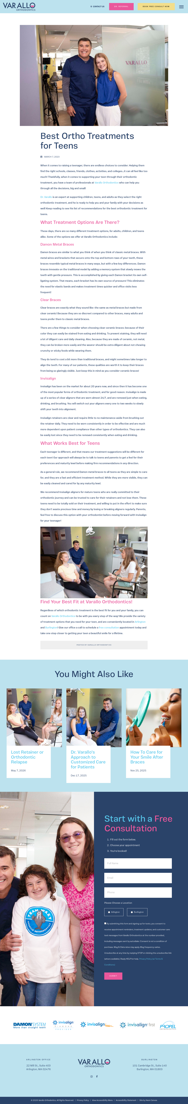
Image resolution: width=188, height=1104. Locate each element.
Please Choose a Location (118, 903)
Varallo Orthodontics (107, 183)
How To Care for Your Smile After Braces (146, 757)
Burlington (51, 627)
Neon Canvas (151, 1100)
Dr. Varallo (46, 197)
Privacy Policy (83, 1100)
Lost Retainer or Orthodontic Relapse (27, 757)
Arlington (140, 622)
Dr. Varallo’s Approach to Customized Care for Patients (88, 760)
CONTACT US (97, 7)
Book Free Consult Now (156, 6)
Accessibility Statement (126, 1100)
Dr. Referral (121, 6)
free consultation (109, 627)
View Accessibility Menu (102, 1100)
